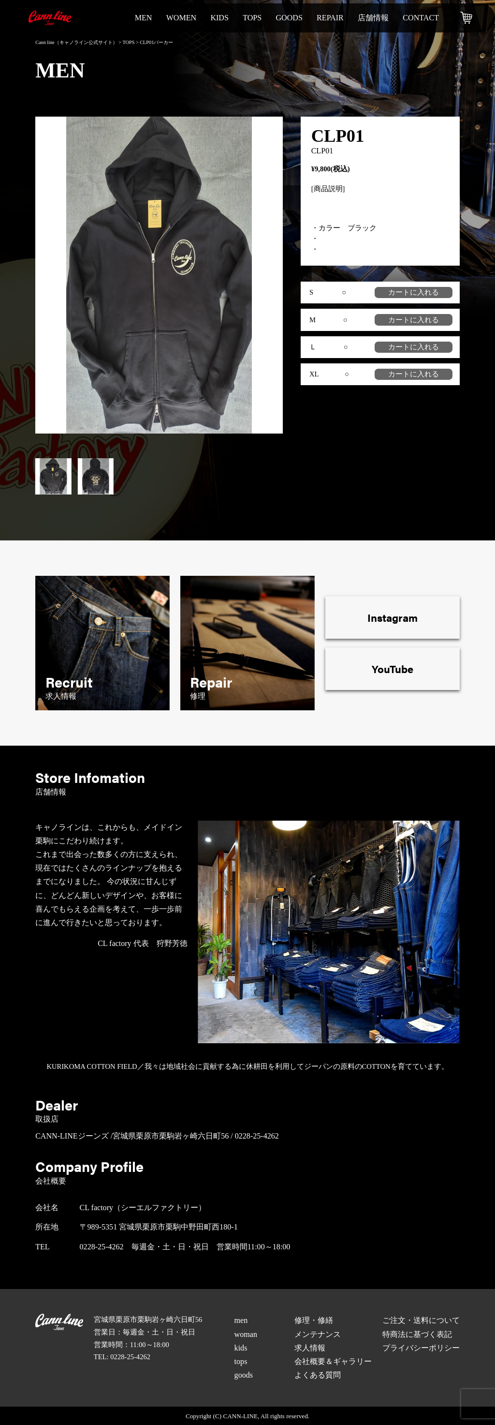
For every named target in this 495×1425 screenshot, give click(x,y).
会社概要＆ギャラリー (333, 1361)
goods (289, 18)
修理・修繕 (313, 1320)
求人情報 (309, 1348)
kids (219, 18)
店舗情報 (373, 18)
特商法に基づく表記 (417, 1334)
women (181, 18)
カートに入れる (413, 292)
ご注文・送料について (421, 1320)
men (143, 18)
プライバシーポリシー (421, 1348)
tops (252, 18)
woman (245, 1334)
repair (330, 18)
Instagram (392, 617)
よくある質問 (317, 1375)
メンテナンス (317, 1334)
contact (421, 18)
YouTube (392, 668)
